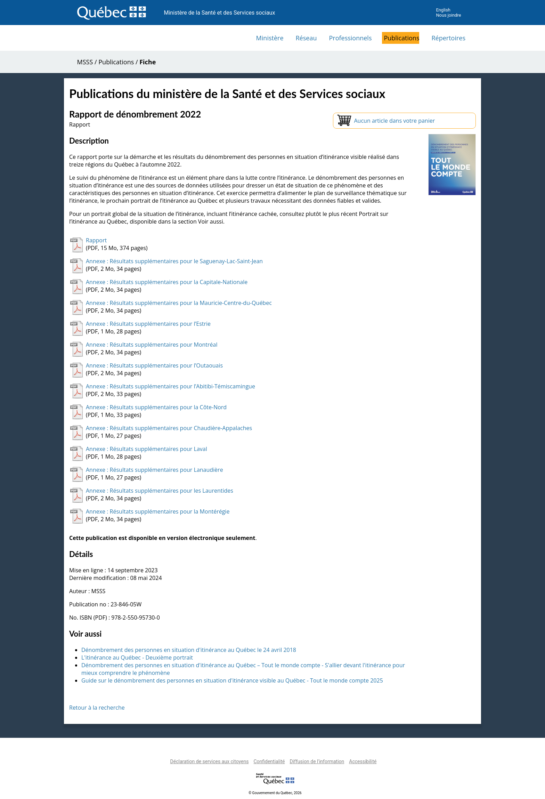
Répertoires (448, 38)
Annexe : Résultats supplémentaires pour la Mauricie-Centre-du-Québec (179, 303)
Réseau (306, 38)
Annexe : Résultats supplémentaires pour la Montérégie (157, 511)
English (443, 10)
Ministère (270, 38)
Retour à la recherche (97, 707)
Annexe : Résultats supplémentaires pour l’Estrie (148, 324)
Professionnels (350, 38)
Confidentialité (269, 761)
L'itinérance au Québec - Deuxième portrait (137, 657)
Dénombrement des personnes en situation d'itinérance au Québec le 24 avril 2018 (188, 650)
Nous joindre (448, 15)
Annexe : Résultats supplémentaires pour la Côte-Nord (156, 407)
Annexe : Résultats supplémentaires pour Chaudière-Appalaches (169, 428)
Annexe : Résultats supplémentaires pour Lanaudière (154, 470)
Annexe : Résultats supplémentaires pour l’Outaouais (154, 365)
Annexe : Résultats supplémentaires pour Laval (146, 449)
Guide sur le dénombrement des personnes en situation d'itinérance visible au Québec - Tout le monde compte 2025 (232, 680)
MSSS (85, 62)
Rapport (96, 240)
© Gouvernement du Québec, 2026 (275, 793)
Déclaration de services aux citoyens (209, 761)
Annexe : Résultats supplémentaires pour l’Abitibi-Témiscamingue (170, 386)
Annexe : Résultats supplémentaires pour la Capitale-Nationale (166, 282)
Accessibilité (362, 761)
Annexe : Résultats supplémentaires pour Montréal (152, 344)
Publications (401, 38)
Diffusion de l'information (317, 761)
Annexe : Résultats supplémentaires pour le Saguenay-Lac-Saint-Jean (174, 261)
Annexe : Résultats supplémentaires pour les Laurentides (159, 490)
